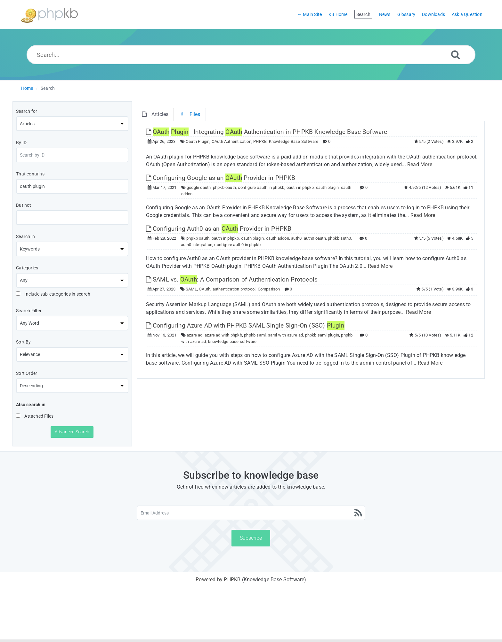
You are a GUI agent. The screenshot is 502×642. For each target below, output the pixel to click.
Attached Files (34, 416)
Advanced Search (72, 431)
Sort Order (26, 373)
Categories (27, 267)
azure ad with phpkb (223, 335)
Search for (26, 111)
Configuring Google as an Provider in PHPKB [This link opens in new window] (221, 178)
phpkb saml (255, 335)
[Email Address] (251, 513)
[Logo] (49, 14)
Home (27, 88)
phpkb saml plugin (322, 335)
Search (48, 88)
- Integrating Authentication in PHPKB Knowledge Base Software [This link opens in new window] (266, 131)
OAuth (204, 289)
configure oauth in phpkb (261, 187)
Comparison (269, 289)
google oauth (199, 187)
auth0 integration (196, 244)
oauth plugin (327, 187)
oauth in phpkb (300, 187)
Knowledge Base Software (294, 141)
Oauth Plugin (197, 141)
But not (23, 205)
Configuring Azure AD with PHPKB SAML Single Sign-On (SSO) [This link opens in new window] (245, 325)
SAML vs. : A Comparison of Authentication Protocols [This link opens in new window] (232, 279)
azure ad (195, 335)
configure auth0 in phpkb (237, 244)
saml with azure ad (285, 335)
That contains (30, 173)
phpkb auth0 (339, 238)
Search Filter (29, 310)
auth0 (296, 238)
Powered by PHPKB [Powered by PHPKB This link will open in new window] (218, 579)
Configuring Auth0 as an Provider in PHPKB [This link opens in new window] (219, 228)
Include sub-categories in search (53, 294)
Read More (419, 164)
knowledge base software (232, 341)
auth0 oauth (315, 238)
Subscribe (251, 538)
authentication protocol (234, 289)
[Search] (455, 54)
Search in (25, 236)
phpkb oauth (224, 187)
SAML (191, 289)
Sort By (23, 341)
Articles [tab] (155, 114)
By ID (21, 142)
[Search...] (251, 54)
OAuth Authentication (231, 141)
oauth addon (277, 238)
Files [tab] (189, 114)
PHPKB (260, 141)
